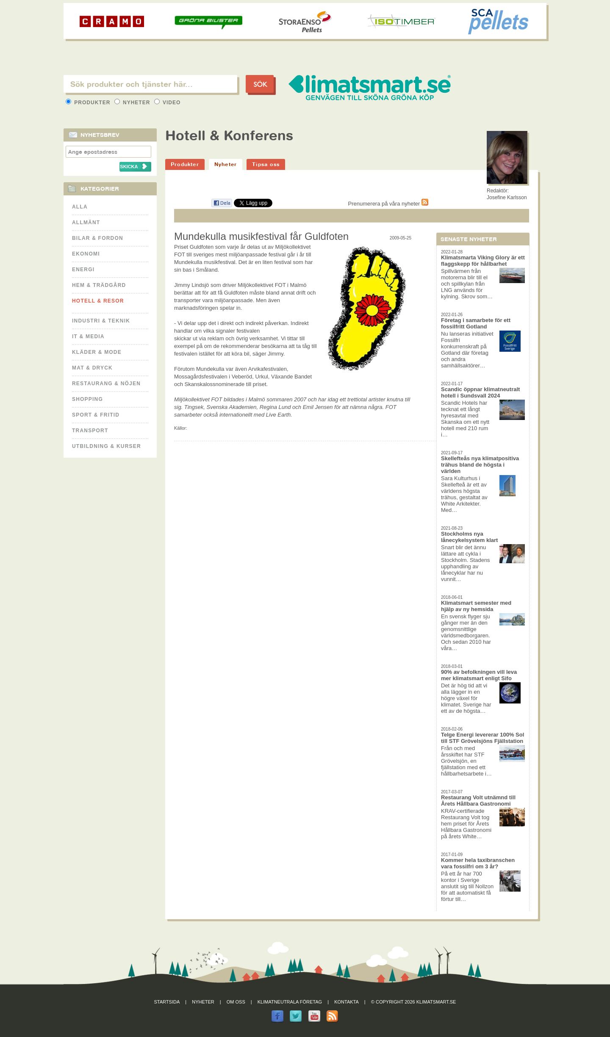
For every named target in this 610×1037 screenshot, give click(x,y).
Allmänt (86, 222)
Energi (83, 269)
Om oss (236, 1001)
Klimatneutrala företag (290, 1001)
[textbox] (150, 84)
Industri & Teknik (101, 321)
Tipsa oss (266, 164)
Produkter (89, 103)
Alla (80, 207)
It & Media (88, 336)
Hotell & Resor (98, 301)
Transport (90, 431)
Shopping (87, 399)
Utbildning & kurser (106, 446)
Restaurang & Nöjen (106, 383)
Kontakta (346, 1001)
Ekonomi (86, 254)
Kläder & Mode (97, 352)
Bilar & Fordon (97, 238)
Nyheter (133, 103)
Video (167, 103)
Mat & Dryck (92, 368)
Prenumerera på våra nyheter (388, 203)
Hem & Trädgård (99, 285)
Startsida (167, 1001)
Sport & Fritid (95, 415)
